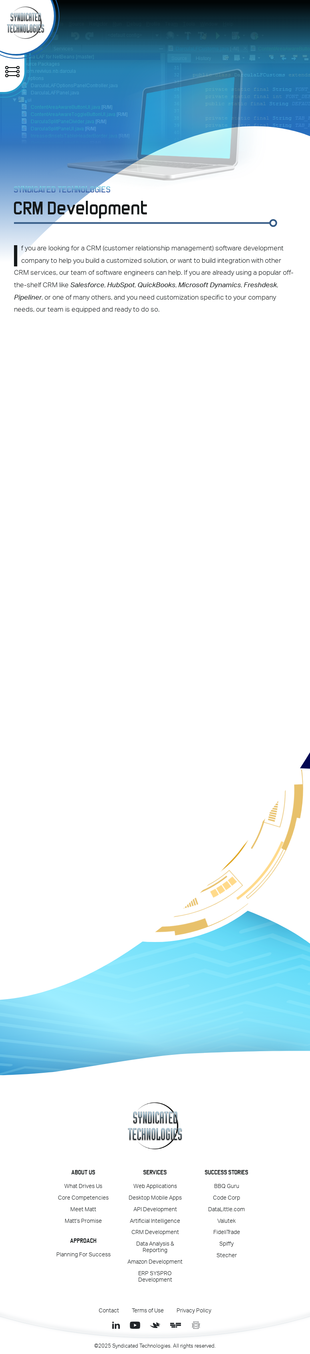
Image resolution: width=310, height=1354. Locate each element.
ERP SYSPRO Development (155, 1277)
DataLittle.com (226, 1209)
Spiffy (226, 1244)
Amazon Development (155, 1262)
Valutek (226, 1221)
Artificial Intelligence (155, 1221)
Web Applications (155, 1186)
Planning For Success (83, 1255)
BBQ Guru (226, 1186)
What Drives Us (83, 1186)
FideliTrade (226, 1232)
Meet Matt (83, 1209)
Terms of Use (148, 1311)
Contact (109, 1311)
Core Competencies (83, 1198)
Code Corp (226, 1198)
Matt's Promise (83, 1221)
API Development (155, 1209)
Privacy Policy (194, 1311)
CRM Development (155, 1232)
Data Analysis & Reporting (155, 1247)
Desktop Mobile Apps (155, 1198)
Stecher (227, 1255)
